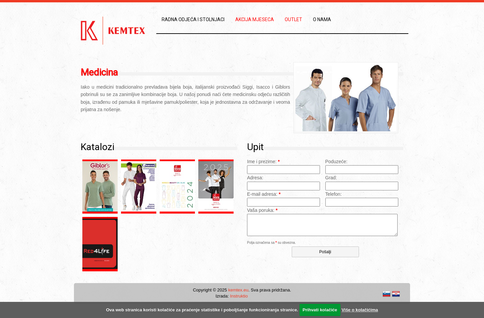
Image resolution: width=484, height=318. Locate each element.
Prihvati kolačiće (319, 309)
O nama (322, 19)
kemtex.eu (238, 289)
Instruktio (239, 296)
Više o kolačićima (359, 309)
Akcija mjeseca (254, 19)
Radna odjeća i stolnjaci (193, 19)
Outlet (293, 19)
